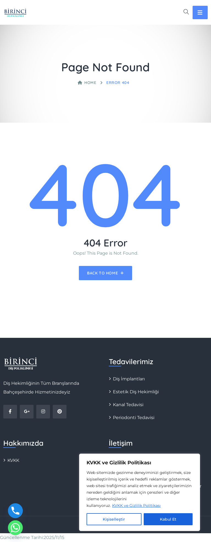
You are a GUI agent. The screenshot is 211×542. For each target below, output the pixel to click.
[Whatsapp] (15, 527)
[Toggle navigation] (200, 12)
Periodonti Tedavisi (133, 417)
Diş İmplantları (129, 378)
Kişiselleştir (114, 519)
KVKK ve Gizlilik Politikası (136, 505)
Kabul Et (168, 519)
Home (87, 82)
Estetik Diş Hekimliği (136, 391)
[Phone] (15, 510)
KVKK (13, 460)
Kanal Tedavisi (128, 404)
